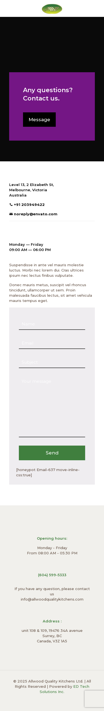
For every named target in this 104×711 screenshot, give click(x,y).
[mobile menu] (96, 8)
